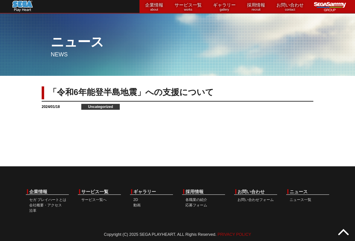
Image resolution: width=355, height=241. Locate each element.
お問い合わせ (290, 7)
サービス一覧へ (94, 200)
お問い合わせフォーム (255, 200)
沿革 (32, 210)
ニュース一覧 (300, 200)
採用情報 (256, 7)
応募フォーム (196, 205)
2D (135, 200)
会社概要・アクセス (45, 205)
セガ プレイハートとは (47, 200)
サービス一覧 (188, 7)
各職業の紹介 (196, 200)
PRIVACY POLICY (234, 234)
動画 (137, 205)
